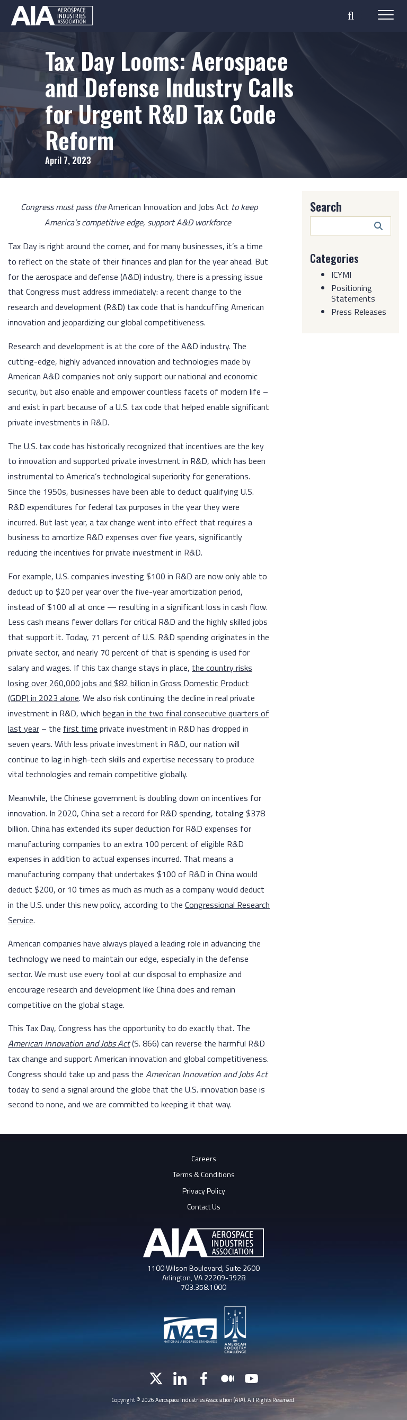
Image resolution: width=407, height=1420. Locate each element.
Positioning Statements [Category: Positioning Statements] (353, 293)
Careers (203, 1158)
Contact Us (203, 1206)
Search (326, 206)
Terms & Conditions (204, 1174)
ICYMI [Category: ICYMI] (341, 274)
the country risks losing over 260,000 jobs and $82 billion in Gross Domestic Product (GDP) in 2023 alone (130, 683)
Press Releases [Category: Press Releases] (358, 311)
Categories (334, 258)
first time (80, 728)
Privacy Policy (203, 1190)
